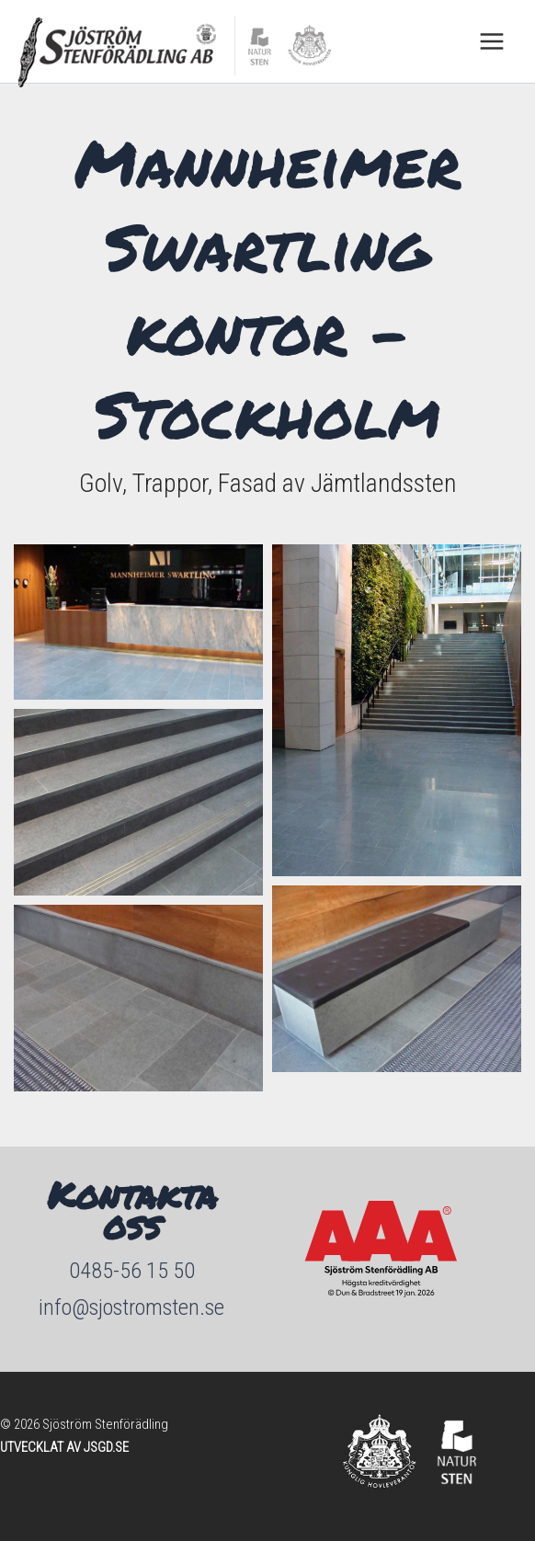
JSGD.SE (106, 1447)
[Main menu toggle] (491, 42)
